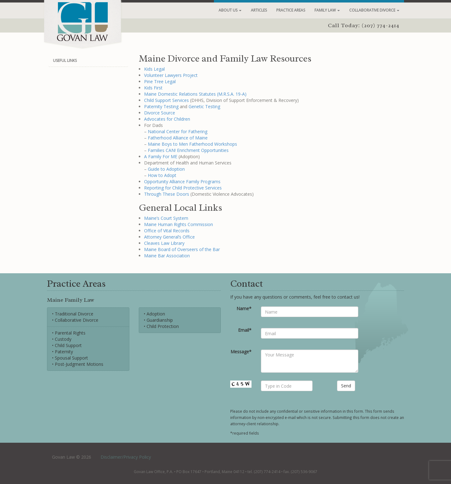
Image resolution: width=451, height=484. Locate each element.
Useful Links (65, 60)
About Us (230, 10)
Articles (259, 10)
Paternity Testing (161, 106)
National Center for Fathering (177, 131)
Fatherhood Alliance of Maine (178, 138)
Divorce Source (159, 113)
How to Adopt (162, 175)
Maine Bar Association (167, 256)
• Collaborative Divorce (75, 320)
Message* (241, 352)
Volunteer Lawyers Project (171, 75)
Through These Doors (166, 194)
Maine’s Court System (166, 218)
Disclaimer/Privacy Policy (126, 457)
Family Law (327, 10)
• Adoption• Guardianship (158, 317)
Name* (243, 308)
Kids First (153, 88)
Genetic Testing (204, 106)
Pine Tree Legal (160, 81)
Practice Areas (290, 10)
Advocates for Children (167, 119)
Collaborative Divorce (374, 10)
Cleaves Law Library (164, 243)
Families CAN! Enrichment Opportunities (188, 150)
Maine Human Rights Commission (178, 224)
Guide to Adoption (166, 169)
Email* (244, 330)
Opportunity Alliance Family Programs (182, 181)
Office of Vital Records (166, 231)
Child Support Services (166, 100)
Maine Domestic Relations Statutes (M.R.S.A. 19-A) (195, 94)
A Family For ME (160, 156)
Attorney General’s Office (169, 237)
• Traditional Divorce (72, 314)
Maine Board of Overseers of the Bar (182, 249)
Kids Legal (154, 69)
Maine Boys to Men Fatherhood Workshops (192, 144)
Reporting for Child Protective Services (183, 188)
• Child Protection (161, 326)
